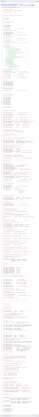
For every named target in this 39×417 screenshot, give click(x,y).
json (37, 415)
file (18, 7)
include (25, 5)
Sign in (37, 1)
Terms (10, 415)
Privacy (7, 415)
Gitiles (5, 415)
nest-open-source (4, 4)
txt (35, 415)
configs (28, 5)
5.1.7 (18, 4)
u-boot (21, 4)
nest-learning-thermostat (12, 4)
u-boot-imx (21, 5)
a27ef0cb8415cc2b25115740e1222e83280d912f (9, 5)
